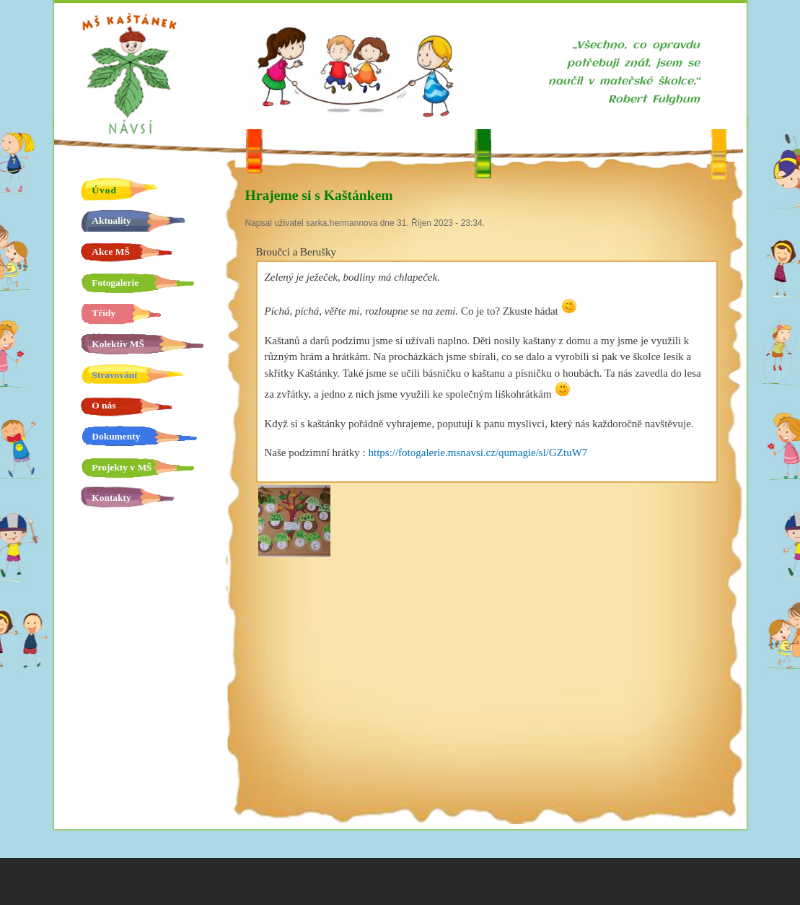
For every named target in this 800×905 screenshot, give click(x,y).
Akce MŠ (111, 251)
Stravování (114, 375)
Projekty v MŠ (121, 467)
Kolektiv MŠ (118, 343)
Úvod (104, 190)
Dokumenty (116, 436)
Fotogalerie (115, 282)
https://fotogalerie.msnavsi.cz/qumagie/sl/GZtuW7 (477, 452)
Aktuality (111, 220)
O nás (103, 405)
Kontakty (111, 497)
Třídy (103, 312)
